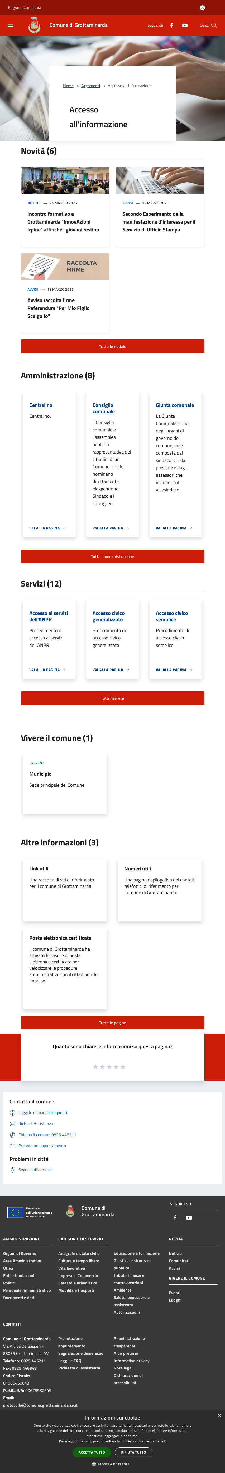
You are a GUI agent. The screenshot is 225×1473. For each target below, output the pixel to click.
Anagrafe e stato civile (78, 1253)
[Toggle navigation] (10, 25)
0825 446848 (24, 1368)
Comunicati (179, 1261)
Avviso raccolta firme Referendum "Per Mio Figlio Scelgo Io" (58, 308)
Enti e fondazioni (18, 1275)
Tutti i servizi (112, 698)
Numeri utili (137, 868)
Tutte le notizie (112, 346)
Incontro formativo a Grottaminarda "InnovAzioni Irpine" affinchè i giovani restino (63, 222)
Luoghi (175, 1300)
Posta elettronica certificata (60, 938)
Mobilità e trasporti (76, 1290)
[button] (112, 1464)
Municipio (40, 774)
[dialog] (112, 1441)
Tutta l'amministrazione (112, 556)
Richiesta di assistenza (79, 1368)
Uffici (8, 1268)
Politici (9, 1283)
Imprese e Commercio (78, 1275)
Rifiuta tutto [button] (133, 1452)
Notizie (33, 203)
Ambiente (122, 1290)
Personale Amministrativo (27, 1290)
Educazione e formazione (137, 1253)
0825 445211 (33, 1361)
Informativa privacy (132, 1360)
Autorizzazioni (127, 1312)
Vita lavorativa (71, 1268)
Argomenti (90, 85)
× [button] (219, 1416)
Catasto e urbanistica (77, 1283)
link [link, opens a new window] (163, 1441)
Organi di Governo (19, 1253)
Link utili (38, 868)
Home (68, 85)
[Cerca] (214, 25)
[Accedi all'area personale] (202, 8)
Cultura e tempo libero (78, 1261)
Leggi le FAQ (69, 1360)
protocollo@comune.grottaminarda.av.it (40, 1405)
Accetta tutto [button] (92, 1452)
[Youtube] (183, 25)
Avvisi (127, 203)
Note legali (123, 1368)
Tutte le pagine (112, 1022)
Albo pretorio (126, 1353)
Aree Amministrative (22, 1261)
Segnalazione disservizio (80, 1353)
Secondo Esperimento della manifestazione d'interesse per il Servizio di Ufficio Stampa (158, 222)
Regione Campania (24, 7)
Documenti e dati (18, 1297)
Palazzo (36, 763)
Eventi (174, 1292)
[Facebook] (169, 25)
